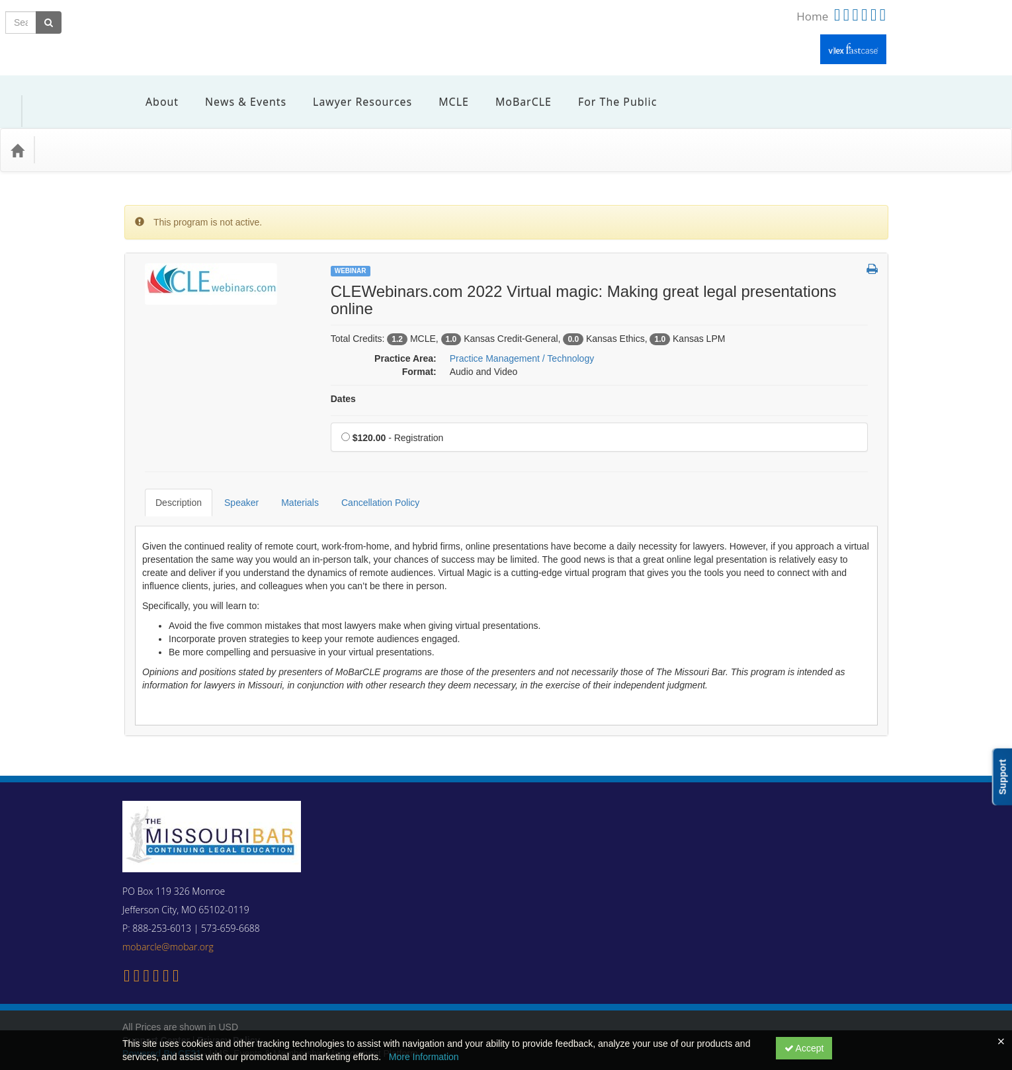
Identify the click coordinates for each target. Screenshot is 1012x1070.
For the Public (607, 92)
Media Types (156, 130)
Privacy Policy (228, 1000)
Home (812, 16)
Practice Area (79, 130)
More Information (424, 1056)
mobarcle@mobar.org (168, 907)
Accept (804, 1048)
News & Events (235, 92)
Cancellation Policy (370, 473)
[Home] (17, 130)
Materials (290, 473)
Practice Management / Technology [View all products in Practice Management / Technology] (522, 338)
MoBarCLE (513, 92)
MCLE (444, 92)
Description (169, 473)
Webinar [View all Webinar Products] (350, 251)
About (152, 92)
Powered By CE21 (163, 1013)
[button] (872, 250)
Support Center (156, 1000)
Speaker (231, 473)
